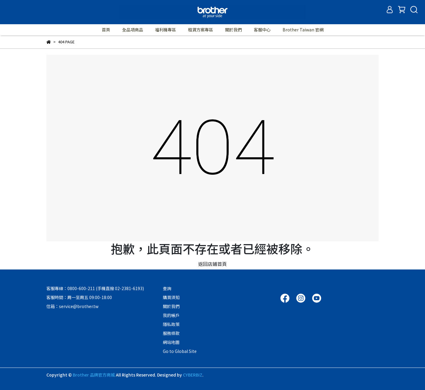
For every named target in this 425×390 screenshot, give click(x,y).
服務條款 (171, 333)
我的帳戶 (171, 315)
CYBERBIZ (192, 375)
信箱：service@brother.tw (72, 306)
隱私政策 (171, 324)
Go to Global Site (180, 351)
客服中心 (262, 30)
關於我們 (233, 30)
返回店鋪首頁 (212, 263)
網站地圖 (171, 342)
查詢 (167, 288)
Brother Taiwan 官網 (303, 30)
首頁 (106, 30)
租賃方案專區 (200, 30)
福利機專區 (165, 30)
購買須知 (171, 297)
